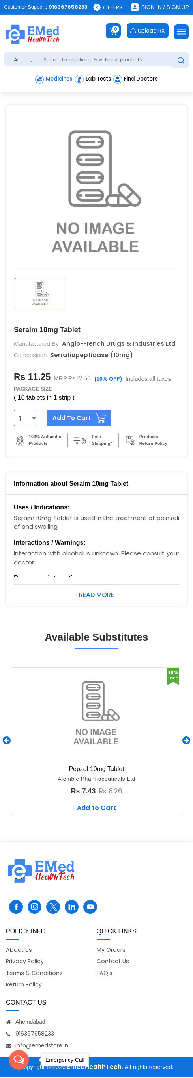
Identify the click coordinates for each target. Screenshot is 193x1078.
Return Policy (24, 985)
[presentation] (6, 739)
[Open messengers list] (19, 1060)
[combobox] (20, 58)
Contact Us (114, 961)
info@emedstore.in (41, 1046)
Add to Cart (96, 806)
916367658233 (68, 7)
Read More (96, 593)
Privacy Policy (25, 961)
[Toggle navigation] (181, 30)
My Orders (111, 949)
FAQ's (104, 973)
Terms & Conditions (35, 973)
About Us (19, 949)
